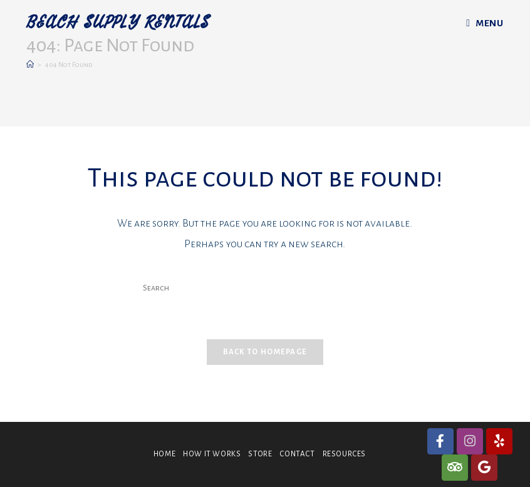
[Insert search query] (265, 288)
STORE (260, 454)
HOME (164, 454)
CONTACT (296, 454)
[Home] (30, 64)
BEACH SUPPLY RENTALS (117, 22)
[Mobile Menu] (484, 23)
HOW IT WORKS (212, 454)
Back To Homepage (265, 352)
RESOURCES (344, 454)
